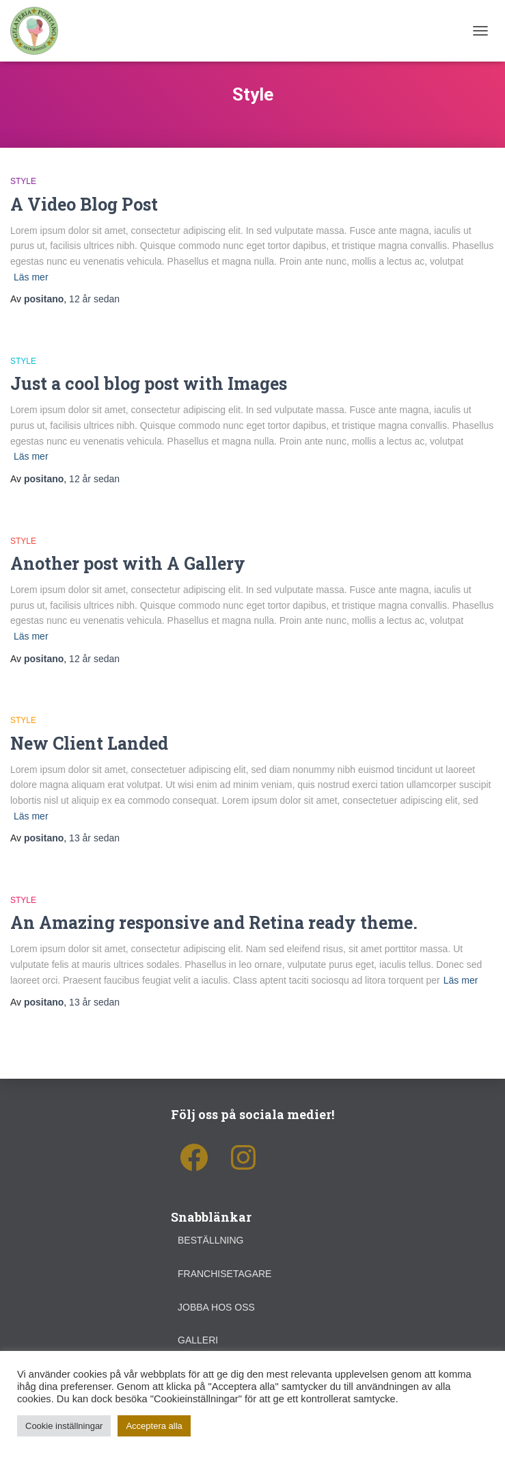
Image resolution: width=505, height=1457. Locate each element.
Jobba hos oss (216, 1307)
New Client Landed (89, 743)
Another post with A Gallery (127, 563)
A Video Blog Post (84, 204)
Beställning (210, 1240)
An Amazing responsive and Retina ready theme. (214, 922)
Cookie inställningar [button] (64, 1426)
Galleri (198, 1340)
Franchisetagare (224, 1273)
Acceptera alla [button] (154, 1426)
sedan (94, 298)
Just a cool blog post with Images (148, 383)
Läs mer (31, 277)
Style (23, 181)
